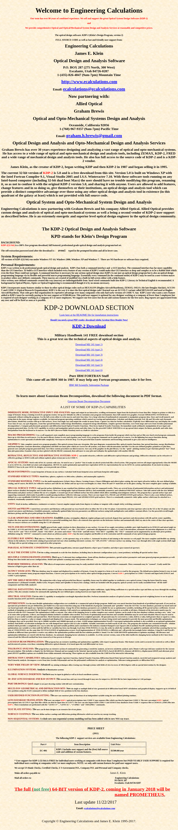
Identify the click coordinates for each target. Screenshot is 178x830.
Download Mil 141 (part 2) (89, 349)
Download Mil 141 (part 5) (89, 365)
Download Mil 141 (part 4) (89, 360)
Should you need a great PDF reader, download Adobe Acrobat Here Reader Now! (89, 320)
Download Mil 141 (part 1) (89, 344)
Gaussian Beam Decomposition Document (89, 401)
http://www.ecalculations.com (89, 81)
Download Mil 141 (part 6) (89, 370)
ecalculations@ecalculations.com (94, 88)
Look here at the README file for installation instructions (89, 315)
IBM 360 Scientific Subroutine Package (89, 385)
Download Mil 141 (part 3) (89, 354)
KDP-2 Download (89, 326)
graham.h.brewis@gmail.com (94, 135)
